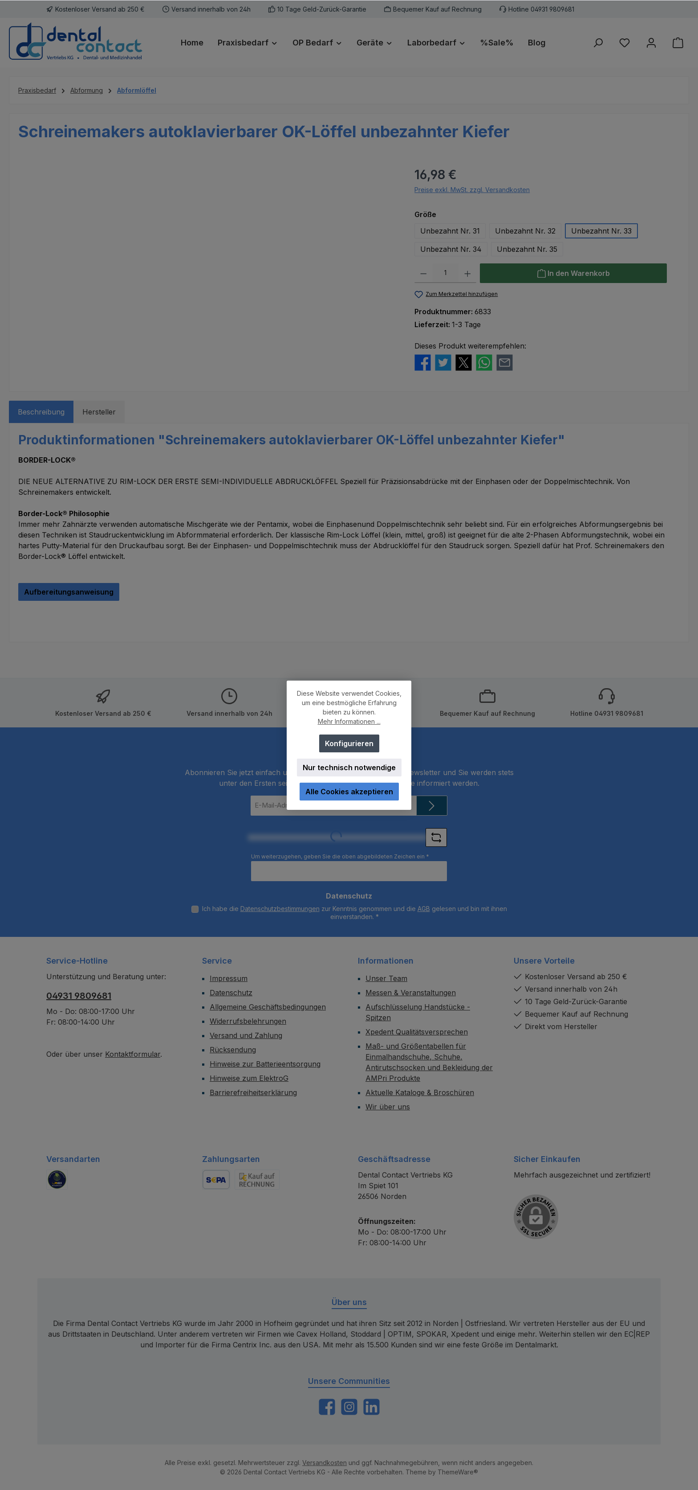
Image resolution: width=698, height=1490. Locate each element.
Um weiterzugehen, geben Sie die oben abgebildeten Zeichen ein (340, 856)
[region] (207, 261)
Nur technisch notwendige (349, 767)
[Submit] (431, 806)
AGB (424, 908)
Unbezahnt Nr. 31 (450, 230)
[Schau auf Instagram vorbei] (349, 1407)
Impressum (229, 978)
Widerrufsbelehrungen (248, 1021)
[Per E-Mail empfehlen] (505, 361)
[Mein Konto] (651, 42)
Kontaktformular (132, 1054)
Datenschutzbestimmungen (280, 908)
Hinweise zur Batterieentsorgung (265, 1063)
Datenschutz (231, 992)
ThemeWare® (458, 1472)
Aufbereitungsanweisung (69, 591)
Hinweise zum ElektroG (249, 1078)
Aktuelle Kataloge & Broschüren (419, 1092)
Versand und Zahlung (246, 1035)
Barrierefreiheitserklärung (253, 1092)
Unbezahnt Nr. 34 (451, 249)
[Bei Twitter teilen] (443, 361)
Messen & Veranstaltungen (410, 992)
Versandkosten (324, 1462)
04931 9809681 (78, 995)
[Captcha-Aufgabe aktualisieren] (436, 837)
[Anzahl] (445, 273)
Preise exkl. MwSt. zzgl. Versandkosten (472, 189)
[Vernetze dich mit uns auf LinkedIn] (371, 1407)
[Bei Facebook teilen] (423, 361)
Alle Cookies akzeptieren (349, 791)
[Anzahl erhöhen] (468, 273)
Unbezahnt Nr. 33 (601, 230)
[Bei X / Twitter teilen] (464, 361)
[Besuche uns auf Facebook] (327, 1407)
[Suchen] (598, 42)
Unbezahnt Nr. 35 (527, 249)
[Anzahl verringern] (423, 273)
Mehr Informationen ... (349, 721)
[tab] (41, 412)
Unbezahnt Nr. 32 (525, 230)
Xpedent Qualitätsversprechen (416, 1031)
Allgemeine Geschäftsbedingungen (268, 1006)
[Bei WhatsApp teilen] (484, 361)
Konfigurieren (349, 743)
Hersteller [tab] (99, 411)
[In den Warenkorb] (573, 273)
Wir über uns (387, 1106)
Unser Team (386, 978)
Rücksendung (233, 1049)
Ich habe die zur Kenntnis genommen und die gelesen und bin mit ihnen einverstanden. (354, 912)
